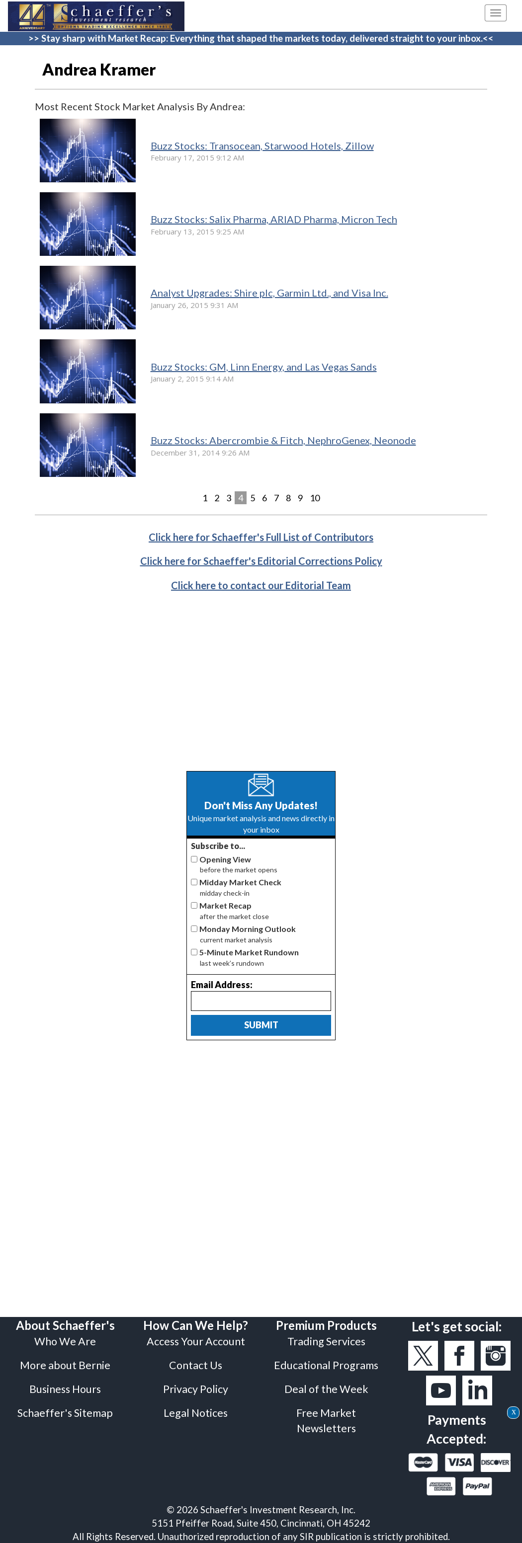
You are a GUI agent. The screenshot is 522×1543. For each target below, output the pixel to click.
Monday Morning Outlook (247, 928)
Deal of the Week (326, 1389)
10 (315, 497)
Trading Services (326, 1341)
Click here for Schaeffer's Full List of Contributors (261, 537)
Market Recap (225, 905)
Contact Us (195, 1365)
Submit (261, 1024)
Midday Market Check (240, 882)
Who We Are (65, 1341)
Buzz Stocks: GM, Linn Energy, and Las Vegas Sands (264, 367)
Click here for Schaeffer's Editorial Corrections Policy (261, 561)
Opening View (225, 859)
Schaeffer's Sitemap (65, 1412)
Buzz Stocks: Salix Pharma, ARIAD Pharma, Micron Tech (274, 219)
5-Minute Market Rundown (249, 952)
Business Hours (65, 1389)
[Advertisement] (261, 689)
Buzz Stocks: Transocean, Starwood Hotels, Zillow (262, 146)
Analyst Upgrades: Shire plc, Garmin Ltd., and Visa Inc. (269, 293)
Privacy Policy (195, 1389)
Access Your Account (196, 1341)
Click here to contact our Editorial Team (261, 585)
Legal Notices (196, 1412)
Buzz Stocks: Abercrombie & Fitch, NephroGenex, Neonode (283, 440)
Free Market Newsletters (326, 1420)
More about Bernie (65, 1365)
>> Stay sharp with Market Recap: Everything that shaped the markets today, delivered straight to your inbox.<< (261, 38)
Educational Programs (326, 1365)
